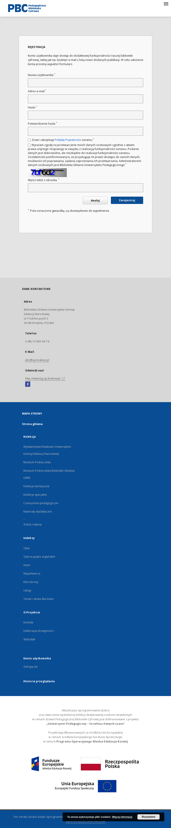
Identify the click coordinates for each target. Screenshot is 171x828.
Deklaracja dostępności (38, 631)
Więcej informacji (122, 817)
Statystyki (29, 639)
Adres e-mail (37, 91)
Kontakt (28, 622)
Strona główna (32, 424)
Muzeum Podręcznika (37, 462)
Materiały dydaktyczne (37, 511)
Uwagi (27, 590)
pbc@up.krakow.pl (37, 360)
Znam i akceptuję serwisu (63, 140)
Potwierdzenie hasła (42, 124)
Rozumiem (148, 816)
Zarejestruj (127, 200)
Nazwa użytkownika (41, 75)
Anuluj (95, 200)
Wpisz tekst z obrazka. (43, 180)
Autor (27, 565)
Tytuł (26, 548)
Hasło (32, 107)
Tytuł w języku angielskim (39, 557)
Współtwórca (31, 573)
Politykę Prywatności (68, 140)
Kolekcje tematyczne (36, 486)
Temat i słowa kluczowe (38, 599)
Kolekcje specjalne (35, 495)
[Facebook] (27, 384)
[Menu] (166, 3)
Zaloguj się (30, 666)
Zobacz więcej (32, 524)
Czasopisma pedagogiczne (40, 503)
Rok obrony (30, 582)
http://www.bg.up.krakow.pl (45, 378)
